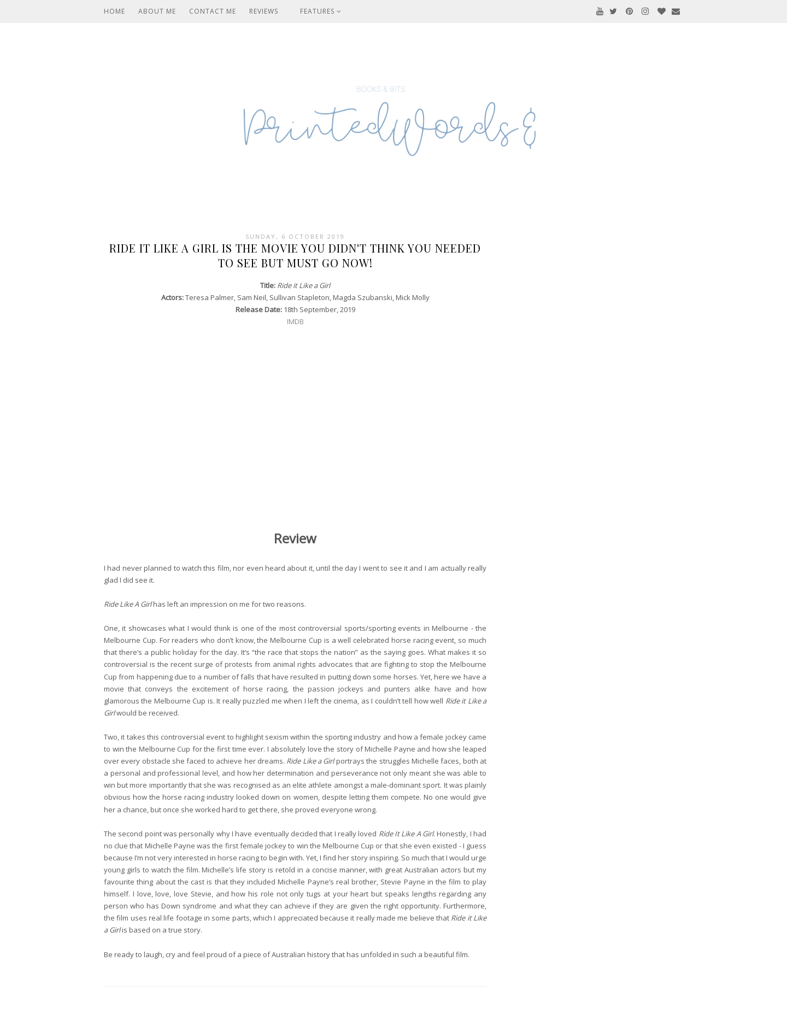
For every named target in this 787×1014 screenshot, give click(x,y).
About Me (157, 11)
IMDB (295, 321)
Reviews (263, 11)
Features (321, 11)
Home (114, 11)
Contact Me (212, 11)
